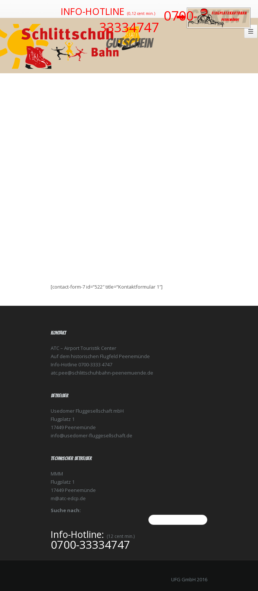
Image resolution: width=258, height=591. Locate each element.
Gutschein (129, 43)
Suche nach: (66, 510)
